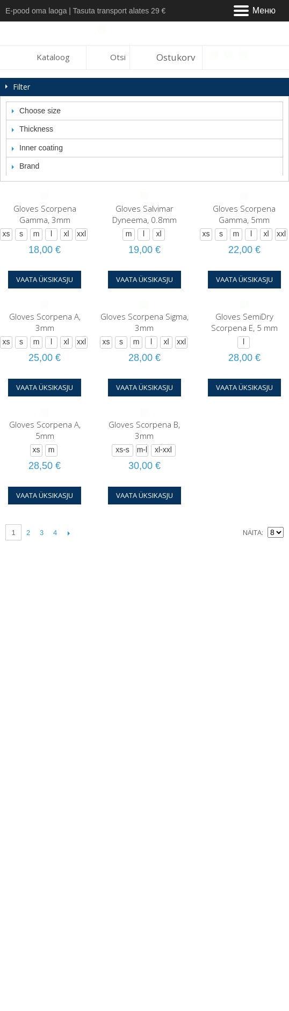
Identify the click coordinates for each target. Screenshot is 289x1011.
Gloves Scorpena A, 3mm (45, 322)
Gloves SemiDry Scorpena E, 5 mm (244, 322)
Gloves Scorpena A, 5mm (45, 430)
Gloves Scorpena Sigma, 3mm (144, 322)
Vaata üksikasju (44, 279)
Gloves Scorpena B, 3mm (144, 430)
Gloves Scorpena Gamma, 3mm (44, 214)
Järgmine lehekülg (68, 533)
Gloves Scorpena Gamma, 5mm (244, 214)
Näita (252, 532)
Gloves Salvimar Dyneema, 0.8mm (144, 214)
